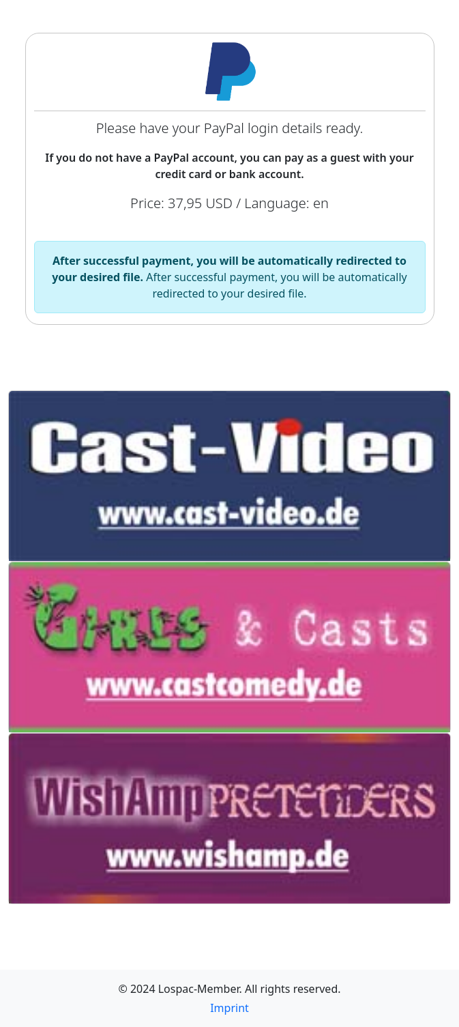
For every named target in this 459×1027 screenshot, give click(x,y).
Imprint (229, 1007)
